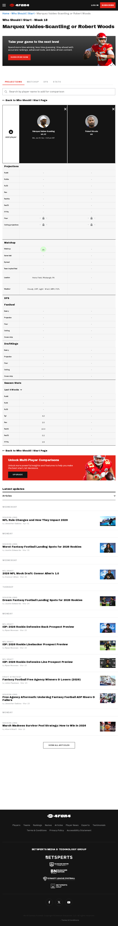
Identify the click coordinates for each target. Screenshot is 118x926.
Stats (57, 82)
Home (5, 13)
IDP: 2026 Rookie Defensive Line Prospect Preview (37, 662)
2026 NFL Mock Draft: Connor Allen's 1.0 (30, 573)
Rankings (37, 825)
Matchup (33, 82)
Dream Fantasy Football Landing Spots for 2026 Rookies (42, 600)
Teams (26, 825)
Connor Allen (12, 577)
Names (48, 825)
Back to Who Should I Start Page (26, 100)
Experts (85, 825)
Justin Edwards (13, 550)
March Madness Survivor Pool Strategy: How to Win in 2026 (44, 725)
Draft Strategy (11, 677)
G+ (68, 902)
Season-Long (9, 517)
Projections (13, 82)
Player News (72, 825)
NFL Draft (8, 571)
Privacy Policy (57, 830)
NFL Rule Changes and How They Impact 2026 (35, 520)
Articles (59, 825)
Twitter (59, 902)
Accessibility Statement (79, 830)
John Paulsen (12, 683)
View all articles (59, 745)
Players (16, 825)
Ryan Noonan (11, 630)
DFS (46, 82)
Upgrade (18, 475)
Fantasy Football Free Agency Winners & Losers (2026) (41, 679)
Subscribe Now (19, 57)
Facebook (49, 902)
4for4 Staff (11, 729)
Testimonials (99, 825)
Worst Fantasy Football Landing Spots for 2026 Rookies (41, 546)
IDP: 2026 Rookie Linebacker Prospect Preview (35, 644)
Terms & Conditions (37, 830)
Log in (94, 5)
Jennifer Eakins (13, 523)
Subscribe (108, 5)
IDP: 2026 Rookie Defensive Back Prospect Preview (38, 626)
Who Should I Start (23, 13)
